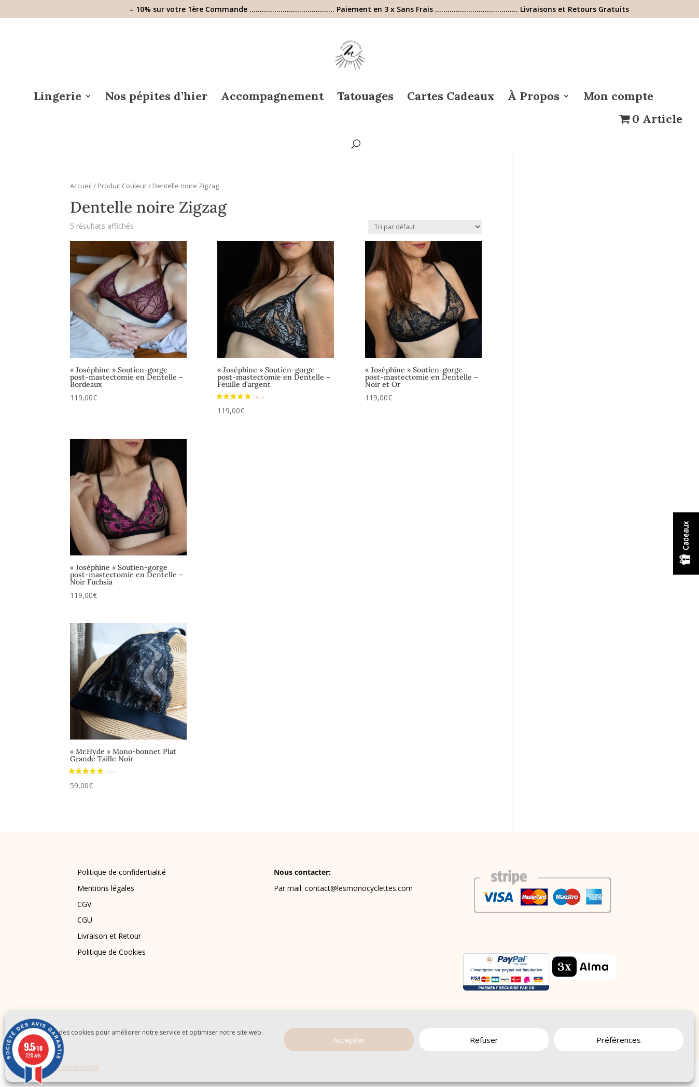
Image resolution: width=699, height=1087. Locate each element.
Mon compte (618, 97)
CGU (84, 920)
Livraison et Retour (109, 936)
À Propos (534, 97)
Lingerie (57, 97)
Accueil (81, 185)
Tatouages (365, 97)
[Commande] (425, 227)
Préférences (618, 1040)
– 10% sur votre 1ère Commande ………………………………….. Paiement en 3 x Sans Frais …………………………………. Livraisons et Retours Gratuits (379, 10)
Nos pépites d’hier (156, 97)
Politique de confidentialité (121, 872)
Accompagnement (272, 97)
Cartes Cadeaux (450, 97)
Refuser (484, 1040)
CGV (84, 904)
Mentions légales (105, 888)
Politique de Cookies (111, 952)
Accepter (349, 1040)
